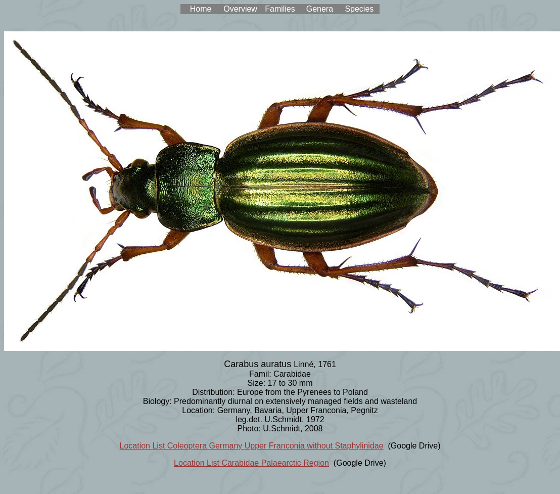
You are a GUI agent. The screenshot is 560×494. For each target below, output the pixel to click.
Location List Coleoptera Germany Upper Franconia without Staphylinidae (252, 445)
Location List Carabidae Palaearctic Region (251, 463)
